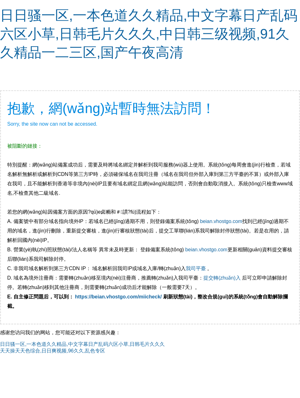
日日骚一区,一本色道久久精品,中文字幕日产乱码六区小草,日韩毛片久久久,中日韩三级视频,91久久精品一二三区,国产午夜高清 (148, 34)
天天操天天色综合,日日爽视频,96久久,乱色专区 (52, 350)
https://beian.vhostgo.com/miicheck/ (118, 296)
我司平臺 (196, 268)
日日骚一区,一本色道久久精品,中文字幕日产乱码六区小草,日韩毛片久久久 (82, 344)
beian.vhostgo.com (221, 221)
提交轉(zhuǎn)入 (221, 278)
